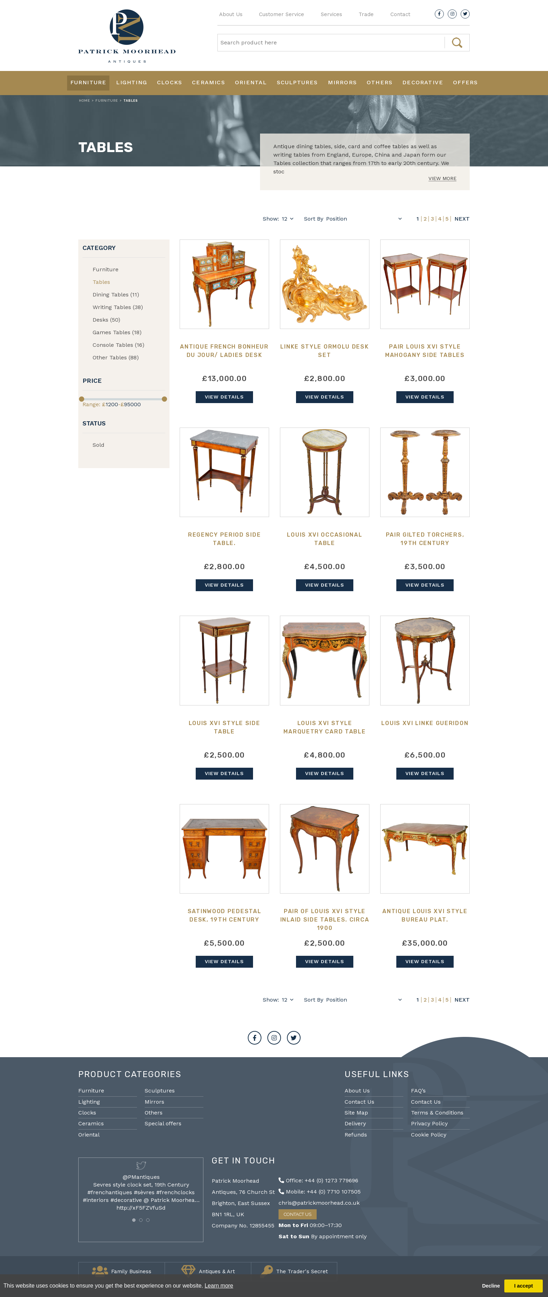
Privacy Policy (429, 1123)
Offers (465, 82)
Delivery (355, 1123)
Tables (101, 282)
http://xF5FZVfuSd (141, 1207)
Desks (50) (106, 319)
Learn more (218, 1286)
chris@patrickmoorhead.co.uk (319, 1202)
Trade (366, 14)
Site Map (356, 1112)
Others (379, 82)
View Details (224, 397)
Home (84, 100)
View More (442, 178)
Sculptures (297, 82)
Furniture (88, 82)
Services (331, 14)
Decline (491, 1286)
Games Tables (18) (117, 332)
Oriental (251, 82)
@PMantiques (141, 1177)
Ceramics (208, 82)
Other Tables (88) (116, 357)
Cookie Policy (428, 1134)
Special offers (163, 1123)
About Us (231, 14)
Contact (400, 14)
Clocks (169, 82)
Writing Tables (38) (118, 307)
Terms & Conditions (437, 1112)
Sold (98, 445)
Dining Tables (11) (116, 294)
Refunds (356, 1134)
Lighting (131, 82)
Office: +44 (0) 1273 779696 (318, 1180)
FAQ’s (418, 1090)
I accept (523, 1286)
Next (462, 219)
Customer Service (281, 14)
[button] (134, 1220)
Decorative (422, 82)
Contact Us (359, 1101)
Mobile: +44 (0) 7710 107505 (320, 1191)
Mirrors (342, 82)
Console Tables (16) (118, 345)
